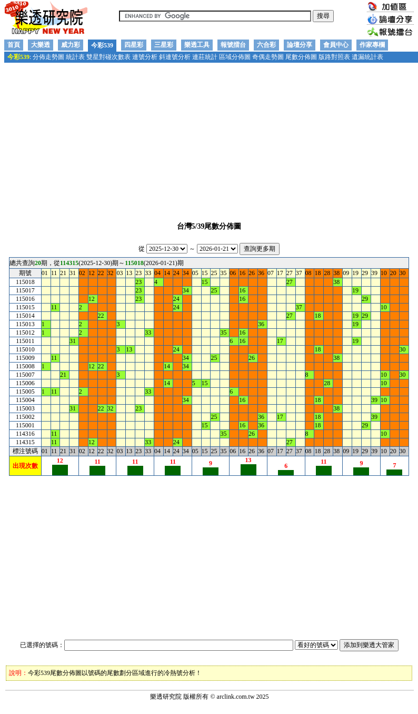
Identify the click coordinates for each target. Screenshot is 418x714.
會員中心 (336, 44)
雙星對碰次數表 (108, 57)
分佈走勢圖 (48, 57)
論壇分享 (299, 44)
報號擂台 (233, 44)
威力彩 (70, 44)
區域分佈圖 (235, 57)
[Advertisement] (209, 138)
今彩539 (102, 45)
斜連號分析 (175, 57)
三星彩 (163, 44)
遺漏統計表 (367, 57)
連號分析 (144, 57)
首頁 (13, 44)
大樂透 (40, 44)
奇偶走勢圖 (268, 57)
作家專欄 (372, 44)
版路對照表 (334, 57)
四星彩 (133, 44)
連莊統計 (204, 57)
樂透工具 (197, 44)
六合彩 (266, 44)
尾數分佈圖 (301, 57)
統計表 (75, 57)
